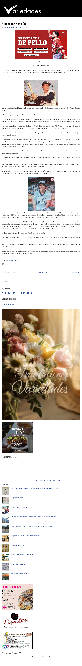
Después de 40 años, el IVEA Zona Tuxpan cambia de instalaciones (32, 526)
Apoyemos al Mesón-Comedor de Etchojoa (24, 536)
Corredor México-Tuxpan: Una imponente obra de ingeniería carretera (33, 517)
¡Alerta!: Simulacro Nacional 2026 (21, 555)
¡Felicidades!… (10, 304)
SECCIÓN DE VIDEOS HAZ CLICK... (48, 480)
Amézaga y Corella (14, 23)
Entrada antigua (75, 272)
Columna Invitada (9, 27)
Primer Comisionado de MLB (20, 574)
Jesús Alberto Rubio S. (23, 27)
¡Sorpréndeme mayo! (17, 498)
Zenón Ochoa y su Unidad (19, 507)
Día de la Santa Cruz (17, 545)
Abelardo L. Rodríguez (18, 564)
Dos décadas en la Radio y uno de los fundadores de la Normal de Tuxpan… (35, 488)
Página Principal (42, 272)
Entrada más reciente (9, 272)
